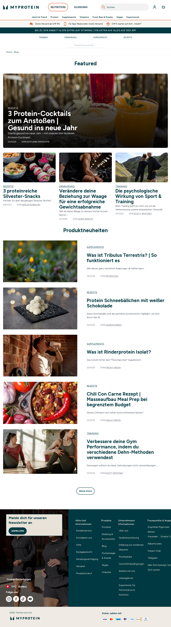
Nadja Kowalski (31, 205)
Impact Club (154, 550)
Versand (80, 566)
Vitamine (84, 17)
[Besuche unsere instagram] (9, 599)
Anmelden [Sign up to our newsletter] (17, 530)
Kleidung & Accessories (108, 536)
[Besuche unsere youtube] (30, 599)
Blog (16, 52)
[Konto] (154, 7)
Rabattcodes (155, 543)
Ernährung (71, 37)
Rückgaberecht (84, 552)
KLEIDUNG (81, 7)
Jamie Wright (85, 219)
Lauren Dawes (113, 325)
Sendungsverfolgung (87, 559)
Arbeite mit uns (127, 571)
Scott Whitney (143, 213)
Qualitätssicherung (129, 537)
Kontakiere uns (84, 537)
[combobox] (124, 7)
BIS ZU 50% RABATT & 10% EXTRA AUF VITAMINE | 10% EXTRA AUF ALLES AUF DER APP (85, 30)
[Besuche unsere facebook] (16, 599)
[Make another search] (85, 45)
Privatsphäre (125, 556)
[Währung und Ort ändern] (34, 586)
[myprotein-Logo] (21, 7)
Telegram (152, 557)
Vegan (119, 17)
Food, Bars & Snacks (103, 17)
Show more (85, 491)
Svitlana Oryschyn (38, 142)
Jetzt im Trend (39, 17)
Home (9, 52)
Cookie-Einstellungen (19, 579)
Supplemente (69, 17)
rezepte (92, 292)
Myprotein (112, 276)
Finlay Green (113, 367)
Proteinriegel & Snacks (108, 555)
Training (43, 37)
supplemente (95, 247)
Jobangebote (126, 578)
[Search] (103, 7)
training (93, 433)
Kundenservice (84, 530)
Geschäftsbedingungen (131, 563)
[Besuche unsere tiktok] (23, 599)
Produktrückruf (84, 573)
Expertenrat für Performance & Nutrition (127, 590)
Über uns (123, 530)
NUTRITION (58, 7)
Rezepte (128, 37)
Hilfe (78, 544)
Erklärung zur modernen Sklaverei (131, 547)
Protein (54, 17)
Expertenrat (133, 17)
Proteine (106, 527)
